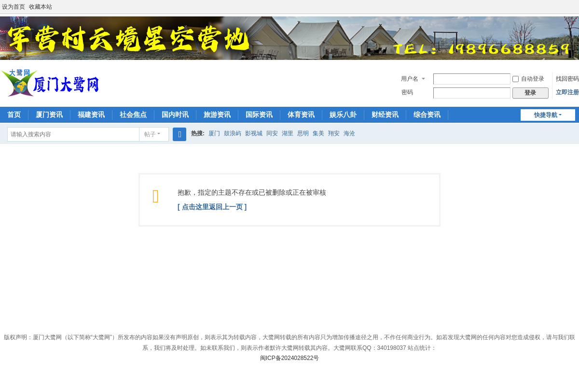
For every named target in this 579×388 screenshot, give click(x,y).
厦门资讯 (49, 114)
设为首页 (13, 6)
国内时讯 (175, 114)
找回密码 (567, 78)
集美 (318, 133)
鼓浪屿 (232, 133)
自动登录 (528, 78)
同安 (272, 133)
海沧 (349, 133)
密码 (407, 92)
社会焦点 (133, 114)
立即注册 (567, 92)
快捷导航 (545, 115)
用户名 (409, 78)
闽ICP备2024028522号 (289, 358)
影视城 (253, 133)
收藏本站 (40, 6)
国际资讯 (259, 114)
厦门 (214, 133)
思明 (303, 133)
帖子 (150, 134)
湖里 (287, 133)
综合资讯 (427, 114)
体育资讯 (301, 114)
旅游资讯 (217, 114)
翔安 (334, 133)
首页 (14, 114)
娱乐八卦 (343, 114)
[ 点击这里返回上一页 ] (212, 207)
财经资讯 (385, 114)
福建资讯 (91, 114)
